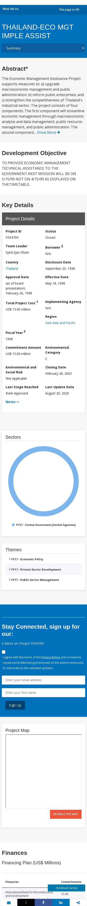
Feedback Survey (66, 888)
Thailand (12, 268)
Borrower (54, 246)
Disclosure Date (58, 262)
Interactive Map (65, 814)
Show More (48, 132)
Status (50, 231)
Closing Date (55, 367)
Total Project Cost (22, 302)
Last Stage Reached (22, 387)
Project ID (13, 231)
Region (51, 316)
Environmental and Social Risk (21, 369)
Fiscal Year (15, 332)
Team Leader (16, 246)
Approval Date (17, 277)
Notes (11, 402)
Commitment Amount (23, 347)
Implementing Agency (63, 302)
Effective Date (57, 277)
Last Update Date (59, 387)
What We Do (11, 9)
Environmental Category (57, 350)
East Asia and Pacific (60, 323)
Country (12, 262)
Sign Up (15, 705)
